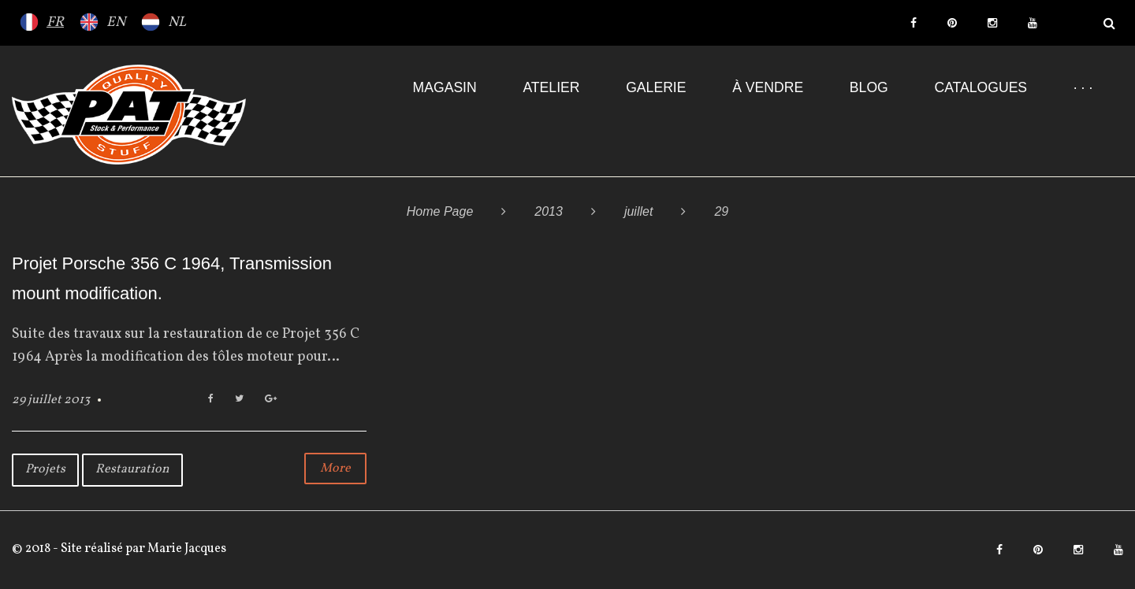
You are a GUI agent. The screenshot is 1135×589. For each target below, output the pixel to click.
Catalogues (980, 87)
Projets (45, 469)
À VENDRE (767, 87)
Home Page (440, 211)
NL (177, 22)
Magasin (445, 87)
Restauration (132, 469)
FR (55, 22)
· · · (1083, 87)
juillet (638, 211)
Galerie (656, 87)
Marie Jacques (185, 549)
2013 (548, 211)
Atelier (551, 87)
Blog (869, 87)
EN (115, 22)
